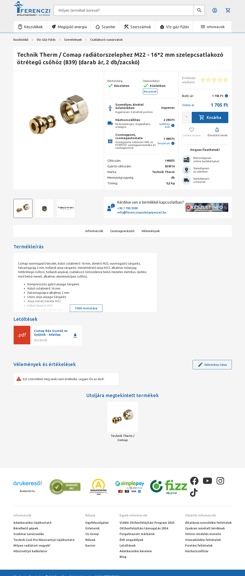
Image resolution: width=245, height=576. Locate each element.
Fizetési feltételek (199, 545)
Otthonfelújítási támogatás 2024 (144, 528)
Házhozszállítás (196, 551)
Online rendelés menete (203, 534)
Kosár (228, 10)
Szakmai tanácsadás (28, 534)
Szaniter (109, 27)
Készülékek (33, 27)
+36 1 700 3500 (127, 208)
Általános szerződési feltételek (208, 522)
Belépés (215, 10)
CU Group (92, 534)
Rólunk (90, 515)
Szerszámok (140, 27)
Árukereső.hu (27, 491)
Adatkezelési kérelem (136, 551)
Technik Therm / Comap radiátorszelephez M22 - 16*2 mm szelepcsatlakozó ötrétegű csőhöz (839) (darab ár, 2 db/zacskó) (122, 438)
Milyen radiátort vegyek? (32, 545)
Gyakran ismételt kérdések (205, 528)
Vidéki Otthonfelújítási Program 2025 (147, 522)
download (75, 335)
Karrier (90, 545)
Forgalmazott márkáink (137, 534)
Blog (123, 556)
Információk (22, 515)
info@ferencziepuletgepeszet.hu (141, 212)
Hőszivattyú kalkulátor (30, 551)
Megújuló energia (72, 27)
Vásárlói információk (200, 515)
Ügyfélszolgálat (97, 522)
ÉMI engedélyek (131, 539)
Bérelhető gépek (25, 528)
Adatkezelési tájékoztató (32, 522)
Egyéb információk (133, 515)
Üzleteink (92, 528)
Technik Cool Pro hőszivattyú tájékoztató (43, 539)
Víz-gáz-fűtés (177, 27)
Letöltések (128, 545)
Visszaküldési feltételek (203, 539)
